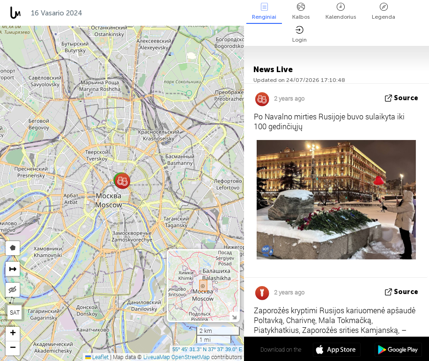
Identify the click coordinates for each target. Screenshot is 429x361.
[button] (122, 181)
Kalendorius (340, 11)
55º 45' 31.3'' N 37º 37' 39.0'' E (207, 349)
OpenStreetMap (190, 357)
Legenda (383, 11)
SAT (15, 312)
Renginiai (264, 11)
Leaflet (97, 357)
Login (299, 34)
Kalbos (301, 11)
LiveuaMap (156, 357)
